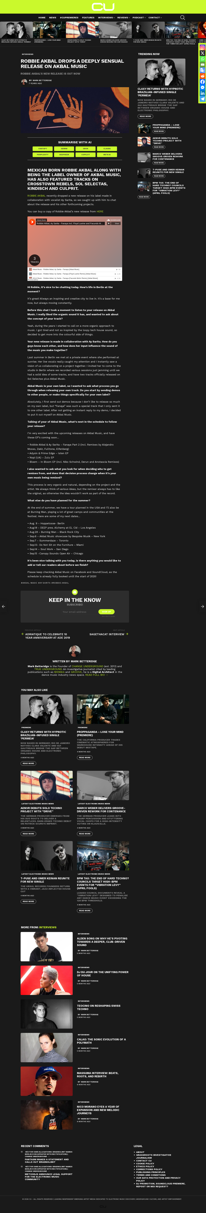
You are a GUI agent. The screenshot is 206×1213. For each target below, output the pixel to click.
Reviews (122, 18)
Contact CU (144, 1160)
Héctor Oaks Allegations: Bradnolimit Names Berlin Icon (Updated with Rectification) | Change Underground (48, 1154)
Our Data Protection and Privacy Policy (158, 1179)
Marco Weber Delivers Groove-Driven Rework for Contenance (114, 41)
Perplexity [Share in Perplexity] (42, 155)
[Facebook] (202, 82)
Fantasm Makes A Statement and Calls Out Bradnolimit (47, 1160)
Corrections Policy (149, 1169)
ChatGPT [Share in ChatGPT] (42, 149)
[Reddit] (202, 76)
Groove (76, 671)
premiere (26, 728)
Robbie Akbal (36, 195)
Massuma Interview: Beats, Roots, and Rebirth (97, 1074)
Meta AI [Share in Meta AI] (107, 155)
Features (88, 17)
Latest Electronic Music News (37, 804)
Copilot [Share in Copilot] (85, 155)
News (52, 17)
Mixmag (59, 671)
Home (41, 17)
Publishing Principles (150, 1172)
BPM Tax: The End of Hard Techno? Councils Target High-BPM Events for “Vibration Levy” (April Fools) (181, 41)
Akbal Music (29, 583)
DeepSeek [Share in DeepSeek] (64, 155)
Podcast (138, 18)
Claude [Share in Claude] (107, 149)
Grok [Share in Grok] (85, 149)
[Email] (202, 64)
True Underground (48, 669)
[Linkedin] (202, 93)
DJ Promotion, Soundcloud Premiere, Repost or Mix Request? (160, 1185)
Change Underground (87, 666)
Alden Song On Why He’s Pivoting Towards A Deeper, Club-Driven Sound (102, 942)
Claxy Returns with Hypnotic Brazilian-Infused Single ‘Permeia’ (16, 41)
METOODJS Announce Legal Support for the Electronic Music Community (49, 1177)
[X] (202, 53)
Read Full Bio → (96, 674)
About (140, 1152)
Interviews (105, 18)
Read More (28, 763)
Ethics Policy (145, 1166)
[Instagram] (202, 47)
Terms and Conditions (151, 1175)
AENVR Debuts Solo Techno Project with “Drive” (79, 41)
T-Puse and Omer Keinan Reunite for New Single (168, 171)
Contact (154, 18)
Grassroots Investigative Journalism (153, 1156)
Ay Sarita (45, 583)
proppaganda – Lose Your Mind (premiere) (166, 126)
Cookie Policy (145, 1163)
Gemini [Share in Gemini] (64, 149)
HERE (100, 211)
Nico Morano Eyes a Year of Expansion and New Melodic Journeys (98, 1110)
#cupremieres (69, 17)
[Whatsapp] (202, 59)
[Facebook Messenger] (202, 87)
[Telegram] (202, 99)
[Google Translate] (202, 70)
